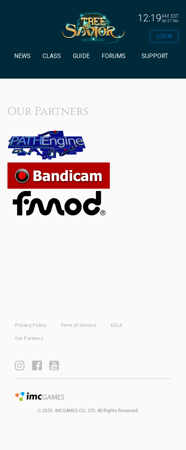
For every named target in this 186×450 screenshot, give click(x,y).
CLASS (52, 56)
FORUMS (113, 56)
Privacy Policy (30, 325)
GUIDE (81, 56)
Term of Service (78, 325)
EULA (117, 325)
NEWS (22, 56)
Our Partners (29, 338)
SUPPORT (155, 56)
